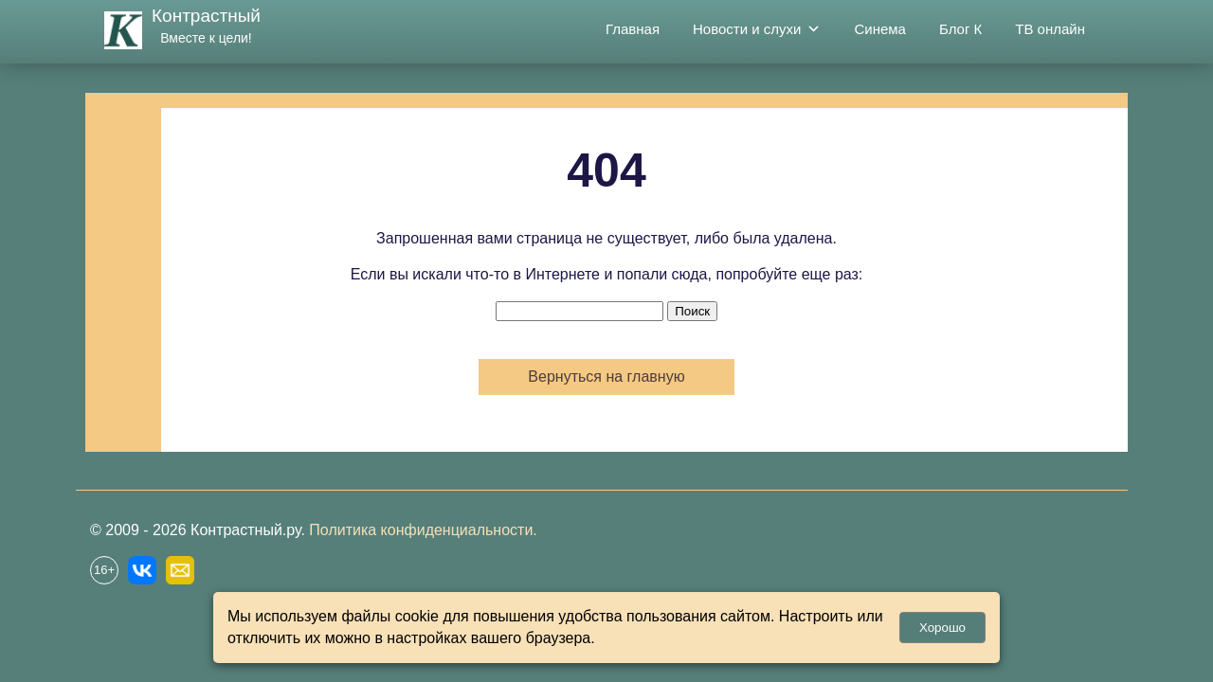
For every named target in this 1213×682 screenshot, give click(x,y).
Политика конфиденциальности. (422, 530)
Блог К (960, 29)
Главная (633, 29)
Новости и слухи (757, 29)
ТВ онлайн (1050, 29)
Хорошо (942, 627)
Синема (880, 29)
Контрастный (206, 16)
